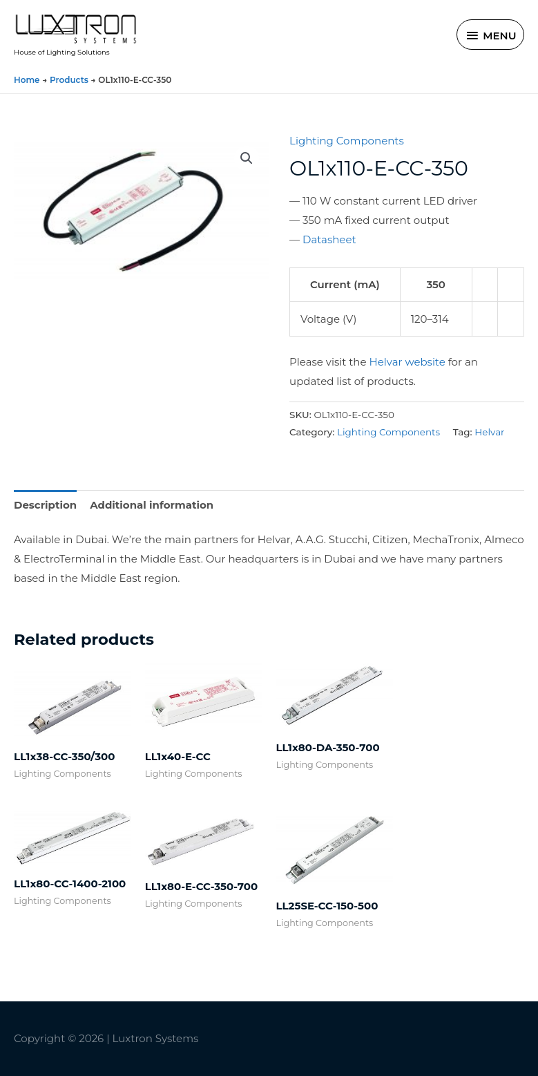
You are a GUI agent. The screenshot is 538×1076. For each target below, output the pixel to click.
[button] (246, 158)
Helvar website (407, 361)
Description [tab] (45, 504)
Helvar (489, 431)
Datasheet (329, 239)
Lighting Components (346, 140)
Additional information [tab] (151, 504)
